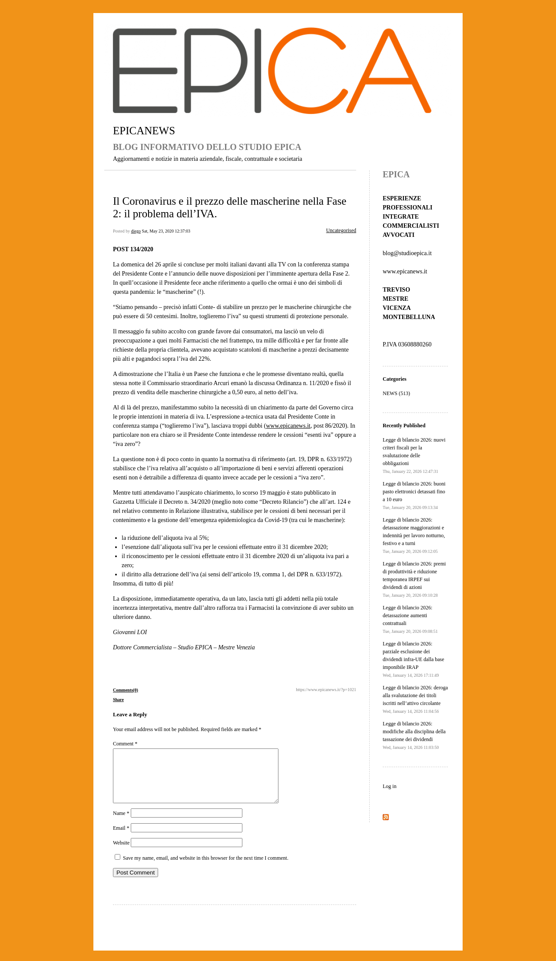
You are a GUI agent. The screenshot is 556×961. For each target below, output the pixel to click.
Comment (125, 744)
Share (118, 699)
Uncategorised (341, 230)
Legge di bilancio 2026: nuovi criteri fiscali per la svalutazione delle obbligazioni (414, 455)
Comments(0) (125, 690)
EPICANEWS (144, 130)
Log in (390, 786)
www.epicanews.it (288, 425)
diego (136, 231)
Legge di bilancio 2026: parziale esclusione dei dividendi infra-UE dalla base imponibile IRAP (413, 659)
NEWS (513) (396, 393)
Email (121, 838)
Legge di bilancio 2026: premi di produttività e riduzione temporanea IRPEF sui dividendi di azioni (414, 579)
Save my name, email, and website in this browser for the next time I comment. (205, 868)
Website (121, 853)
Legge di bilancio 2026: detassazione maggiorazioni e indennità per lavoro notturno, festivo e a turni (414, 535)
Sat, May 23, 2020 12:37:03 (166, 231)
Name (121, 824)
